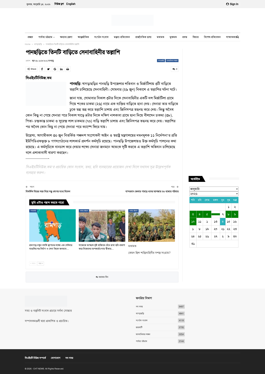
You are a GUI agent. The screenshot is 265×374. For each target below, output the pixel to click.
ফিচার (196, 37)
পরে (41, 263)
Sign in (232, 4)
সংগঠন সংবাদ (101, 37)
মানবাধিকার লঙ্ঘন (172, 60)
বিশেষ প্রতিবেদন (212, 37)
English (70, 4)
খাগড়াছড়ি (161, 60)
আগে (32, 263)
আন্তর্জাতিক (83, 37)
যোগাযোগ (55, 358)
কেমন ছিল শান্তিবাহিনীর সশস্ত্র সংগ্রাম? (149, 253)
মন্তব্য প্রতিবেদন (122, 37)
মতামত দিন (102, 277)
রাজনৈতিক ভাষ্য (143, 37)
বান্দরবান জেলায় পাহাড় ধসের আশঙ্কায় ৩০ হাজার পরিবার (151, 191)
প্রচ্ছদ (30, 37)
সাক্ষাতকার (231, 37)
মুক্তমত (173, 37)
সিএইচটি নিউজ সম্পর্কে (35, 358)
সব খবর (139, 306)
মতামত (160, 37)
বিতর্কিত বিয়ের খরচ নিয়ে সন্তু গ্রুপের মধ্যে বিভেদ (48, 191)
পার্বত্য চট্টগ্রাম (45, 37)
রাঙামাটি (139, 327)
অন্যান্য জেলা (66, 37)
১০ (193, 222)
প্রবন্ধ (184, 37)
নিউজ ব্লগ (59, 4)
